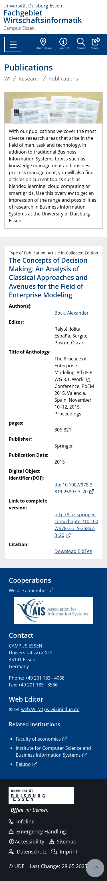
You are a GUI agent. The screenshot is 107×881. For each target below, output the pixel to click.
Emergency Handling (37, 831)
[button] (95, 44)
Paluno (23, 764)
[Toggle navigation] (13, 44)
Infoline (22, 821)
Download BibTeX (73, 551)
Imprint (64, 851)
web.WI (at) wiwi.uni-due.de (50, 709)
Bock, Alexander (71, 313)
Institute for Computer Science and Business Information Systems (53, 751)
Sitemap (63, 841)
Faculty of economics (38, 739)
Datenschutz (28, 851)
